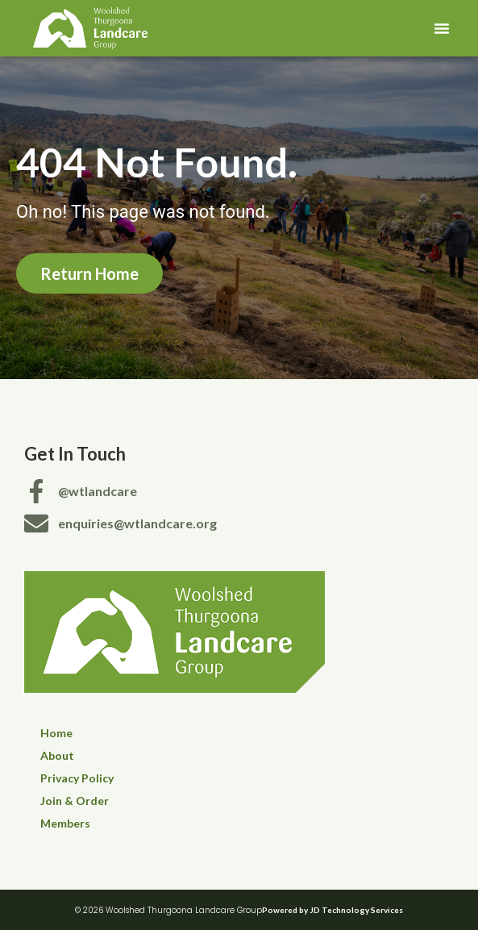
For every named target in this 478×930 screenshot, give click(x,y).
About (57, 755)
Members (65, 823)
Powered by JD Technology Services (332, 910)
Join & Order (74, 800)
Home (56, 733)
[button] (442, 28)
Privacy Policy (77, 778)
